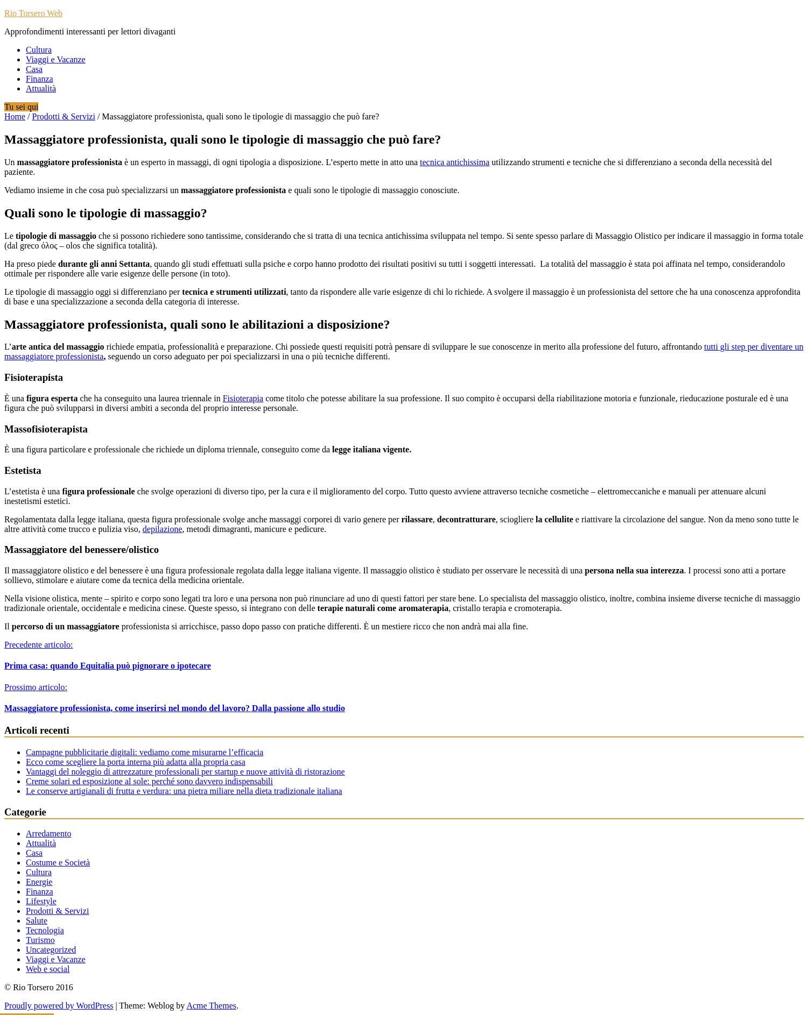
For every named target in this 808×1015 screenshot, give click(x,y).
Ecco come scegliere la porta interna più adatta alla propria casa (135, 761)
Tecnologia (45, 930)
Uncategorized (51, 949)
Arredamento (48, 833)
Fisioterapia (243, 398)
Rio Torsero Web (33, 13)
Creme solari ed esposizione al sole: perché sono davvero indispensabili (149, 781)
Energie (39, 881)
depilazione (162, 529)
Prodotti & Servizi (63, 116)
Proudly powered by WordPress (58, 1005)
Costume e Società (58, 862)
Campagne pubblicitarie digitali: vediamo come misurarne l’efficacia (144, 752)
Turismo (40, 940)
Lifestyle (41, 901)
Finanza (39, 78)
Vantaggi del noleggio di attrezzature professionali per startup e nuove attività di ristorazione (185, 771)
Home (14, 116)
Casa (34, 69)
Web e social (47, 969)
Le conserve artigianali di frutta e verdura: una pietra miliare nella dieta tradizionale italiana (184, 791)
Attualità (41, 88)
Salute (36, 920)
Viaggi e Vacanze (56, 59)
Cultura (39, 49)
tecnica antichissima (454, 162)
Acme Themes (211, 1005)
